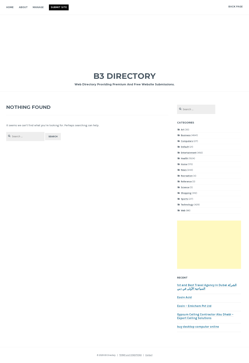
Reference (186, 181)
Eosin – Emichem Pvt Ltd (194, 306)
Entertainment (188, 152)
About (23, 7)
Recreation (187, 176)
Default (185, 147)
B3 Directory (124, 76)
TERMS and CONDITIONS (130, 355)
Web (183, 210)
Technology (187, 204)
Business (186, 135)
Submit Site (59, 7)
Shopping (186, 193)
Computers (187, 141)
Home (10, 7)
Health (184, 158)
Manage (38, 7)
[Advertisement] (124, 41)
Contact (148, 355)
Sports (184, 199)
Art (182, 129)
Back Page (235, 6)
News (184, 170)
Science (185, 187)
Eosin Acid (184, 297)
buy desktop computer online (198, 326)
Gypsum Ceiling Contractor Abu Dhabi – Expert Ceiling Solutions (205, 316)
